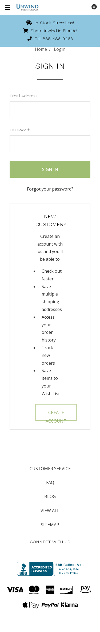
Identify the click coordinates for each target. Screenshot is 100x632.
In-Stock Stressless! (50, 22)
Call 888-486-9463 (50, 38)
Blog (50, 496)
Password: (20, 129)
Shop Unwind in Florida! (50, 30)
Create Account (56, 415)
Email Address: (24, 95)
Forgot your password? (50, 189)
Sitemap (50, 525)
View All (50, 510)
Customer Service (50, 468)
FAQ (50, 482)
